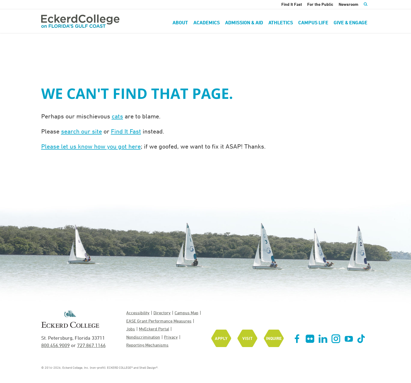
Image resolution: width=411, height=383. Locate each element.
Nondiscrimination (143, 337)
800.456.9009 (55, 345)
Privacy (171, 337)
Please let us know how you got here (91, 146)
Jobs (130, 328)
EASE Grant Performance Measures (159, 321)
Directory (162, 312)
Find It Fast (126, 131)
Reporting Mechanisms (147, 345)
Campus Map (186, 312)
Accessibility (138, 312)
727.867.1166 (91, 345)
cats (117, 116)
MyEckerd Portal (154, 328)
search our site (81, 131)
